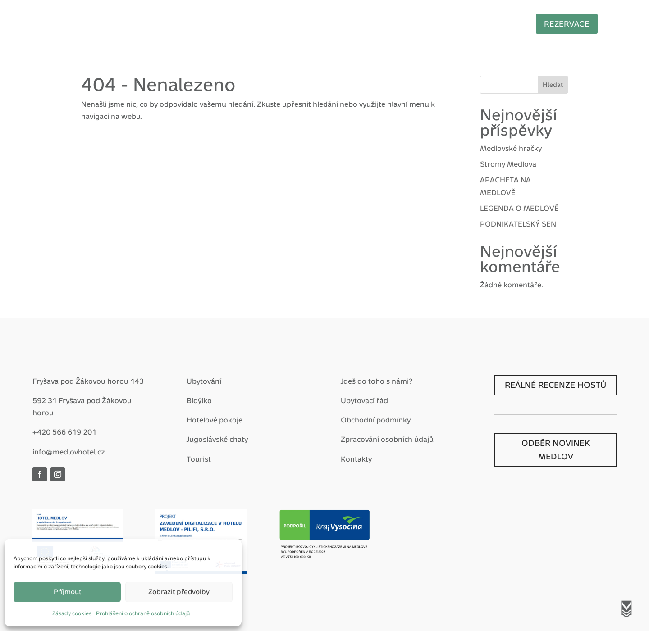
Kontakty (356, 459)
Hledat (553, 84)
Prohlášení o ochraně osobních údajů (143, 613)
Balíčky (259, 23)
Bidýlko (199, 400)
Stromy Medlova (508, 164)
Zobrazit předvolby (179, 591)
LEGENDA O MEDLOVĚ (519, 208)
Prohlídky (477, 23)
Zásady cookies (71, 613)
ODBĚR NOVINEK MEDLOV (555, 450)
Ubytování (204, 381)
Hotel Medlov (197, 23)
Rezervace (545, 24)
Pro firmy (359, 23)
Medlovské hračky (511, 148)
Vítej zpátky (128, 23)
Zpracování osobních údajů (387, 439)
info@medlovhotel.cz (68, 452)
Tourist (199, 459)
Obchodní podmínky (376, 420)
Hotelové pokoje (214, 420)
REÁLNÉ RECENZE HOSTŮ (555, 385)
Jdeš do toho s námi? (376, 381)
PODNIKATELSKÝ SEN (518, 224)
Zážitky (306, 23)
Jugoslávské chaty (217, 439)
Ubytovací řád (364, 400)
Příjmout (67, 591)
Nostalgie (418, 23)
